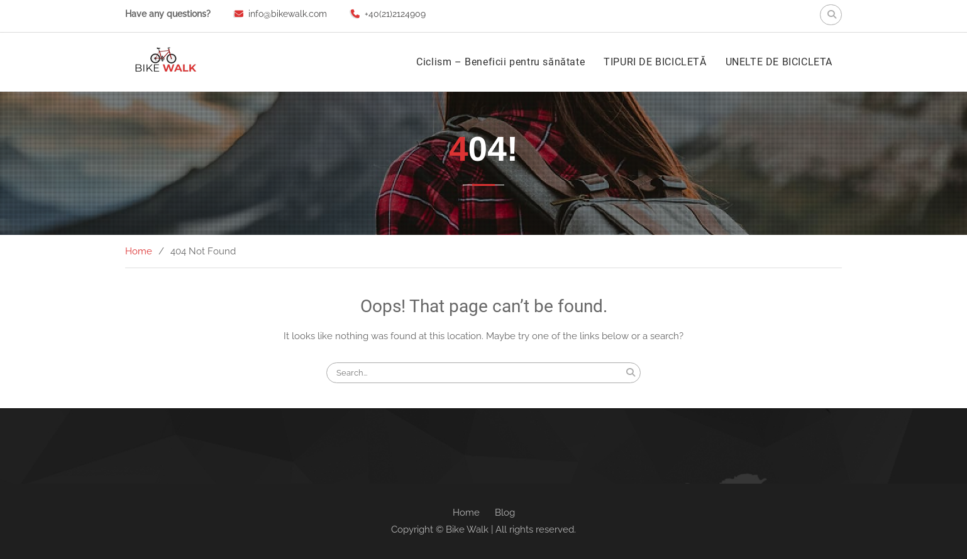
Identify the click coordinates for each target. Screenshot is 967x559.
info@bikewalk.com (287, 14)
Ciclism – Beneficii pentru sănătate (500, 62)
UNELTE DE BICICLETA (779, 62)
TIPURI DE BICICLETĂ (655, 62)
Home (466, 512)
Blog (505, 512)
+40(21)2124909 (395, 14)
